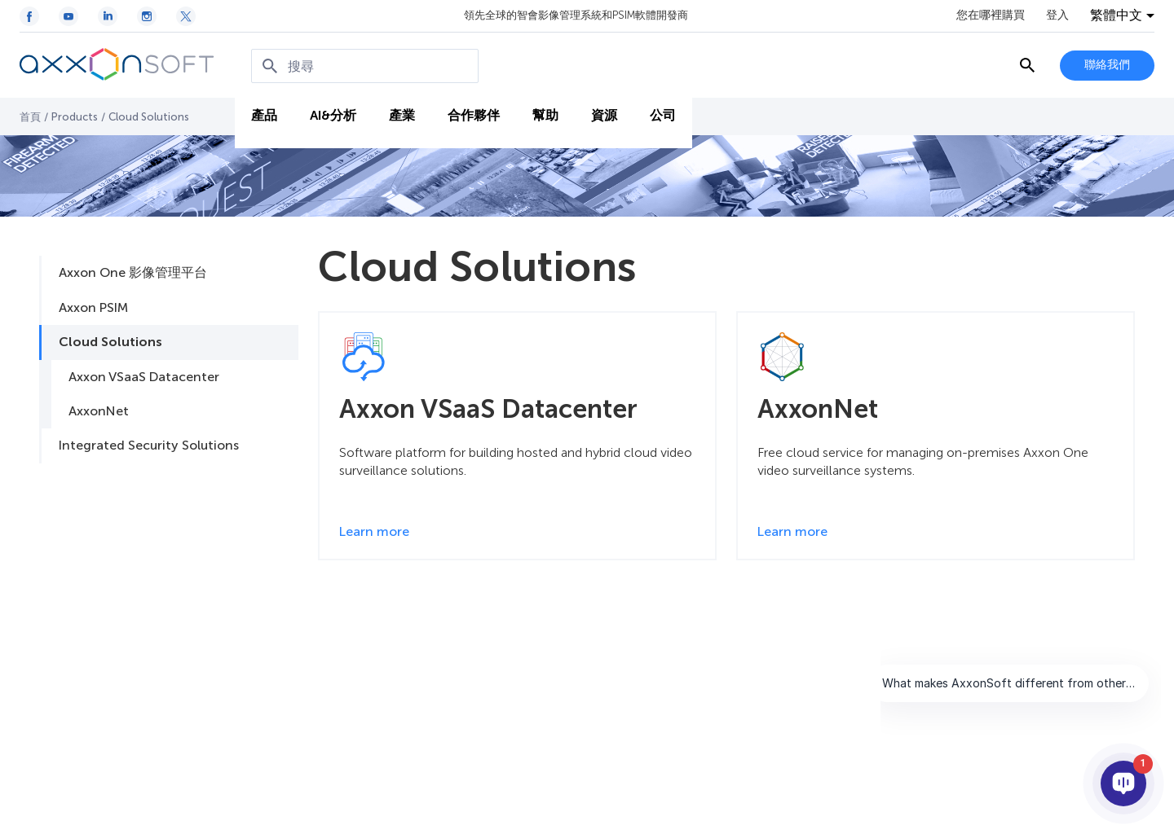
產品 (264, 115)
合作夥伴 (474, 115)
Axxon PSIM (93, 307)
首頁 (30, 117)
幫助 (545, 115)
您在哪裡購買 (990, 15)
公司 (663, 115)
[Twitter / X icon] (186, 16)
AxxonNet (98, 411)
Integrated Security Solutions (149, 445)
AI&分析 (333, 115)
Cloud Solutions (110, 341)
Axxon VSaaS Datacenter (143, 376)
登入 (1057, 15)
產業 (402, 115)
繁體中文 (1116, 15)
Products (74, 117)
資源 (604, 115)
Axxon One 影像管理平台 (133, 272)
